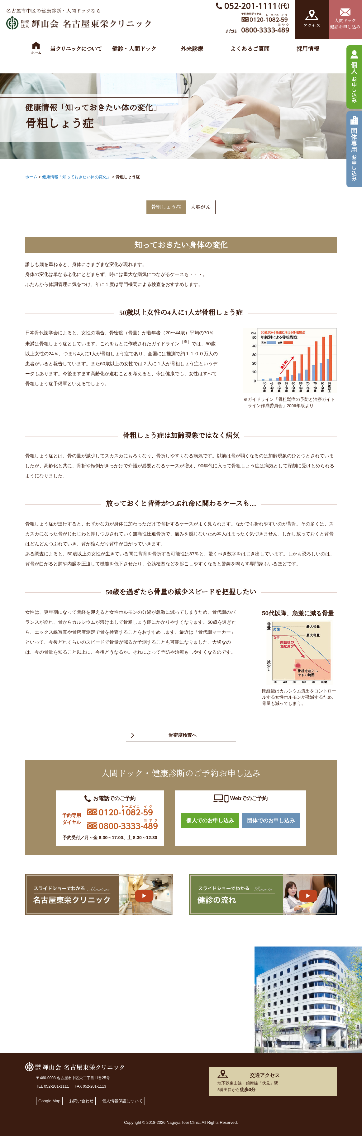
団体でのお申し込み (271, 826)
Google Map (51, 1105)
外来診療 (192, 49)
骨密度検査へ (183, 737)
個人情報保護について (132, 1105)
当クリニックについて (76, 49)
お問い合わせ (87, 1105)
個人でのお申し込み (210, 826)
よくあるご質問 (249, 49)
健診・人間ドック (134, 49)
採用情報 (308, 49)
